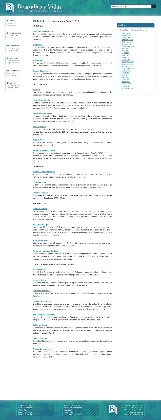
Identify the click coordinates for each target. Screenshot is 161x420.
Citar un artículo (25, 414)
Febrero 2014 (126, 35)
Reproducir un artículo (27, 412)
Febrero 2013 (126, 57)
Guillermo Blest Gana (42, 113)
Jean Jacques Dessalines (44, 314)
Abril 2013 (125, 53)
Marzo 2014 (126, 33)
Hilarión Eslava (39, 182)
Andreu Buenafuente (42, 349)
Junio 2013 (125, 49)
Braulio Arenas (39, 127)
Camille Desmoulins (42, 301)
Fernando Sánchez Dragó (44, 150)
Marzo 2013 (126, 55)
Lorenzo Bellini (39, 280)
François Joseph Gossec (44, 171)
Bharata (36, 89)
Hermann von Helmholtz (43, 31)
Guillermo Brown (40, 325)
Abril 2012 (125, 79)
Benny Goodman (40, 193)
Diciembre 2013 (127, 40)
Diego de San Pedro (42, 100)
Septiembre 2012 (128, 68)
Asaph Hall (38, 44)
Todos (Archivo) (127, 88)
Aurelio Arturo (39, 140)
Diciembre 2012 (127, 62)
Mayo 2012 (125, 77)
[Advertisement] (72, 377)
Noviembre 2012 (127, 64)
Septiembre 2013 (128, 46)
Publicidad (68, 410)
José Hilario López (41, 224)
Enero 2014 (126, 38)
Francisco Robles (40, 240)
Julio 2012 (125, 73)
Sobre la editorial (25, 408)
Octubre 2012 (126, 66)
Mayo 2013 (125, 51)
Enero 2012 (126, 86)
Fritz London (38, 60)
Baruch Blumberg (41, 71)
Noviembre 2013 (127, 42)
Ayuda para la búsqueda (74, 406)
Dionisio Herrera (40, 209)
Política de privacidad (73, 414)
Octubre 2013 (126, 44)
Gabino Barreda (40, 338)
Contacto (22, 410)
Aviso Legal (68, 412)
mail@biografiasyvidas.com (133, 414)
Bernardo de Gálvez (41, 291)
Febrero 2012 (126, 84)
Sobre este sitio (24, 406)
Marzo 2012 (126, 82)
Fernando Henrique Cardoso (45, 251)
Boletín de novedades (73, 408)
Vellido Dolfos (39, 269)
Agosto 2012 (126, 71)
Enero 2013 (126, 60)
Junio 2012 (125, 75)
